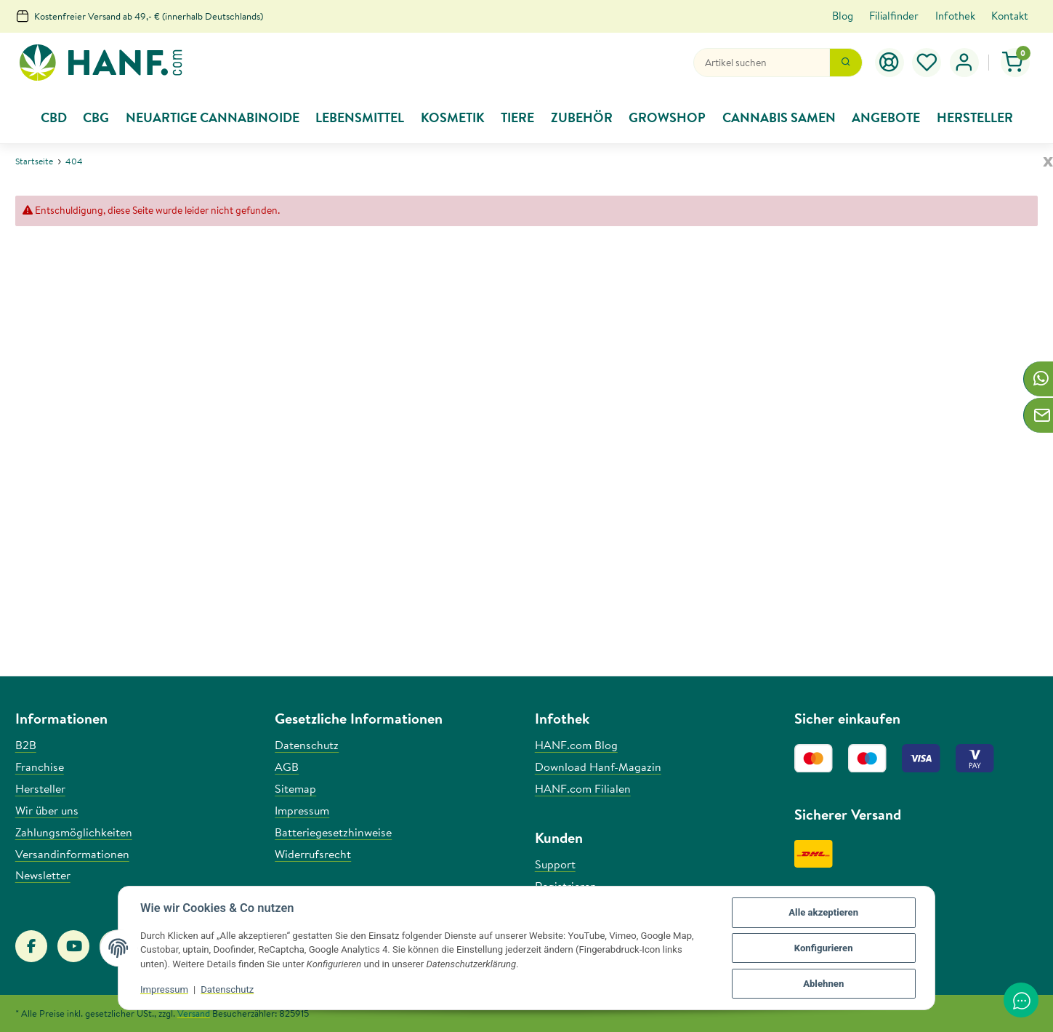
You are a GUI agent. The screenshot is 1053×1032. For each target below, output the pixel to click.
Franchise (39, 767)
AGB (287, 767)
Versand (193, 1013)
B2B (25, 745)
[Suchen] (761, 62)
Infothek (955, 15)
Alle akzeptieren (823, 912)
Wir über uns (46, 810)
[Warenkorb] (1015, 63)
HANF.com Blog (576, 745)
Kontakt (1009, 15)
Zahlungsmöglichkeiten (73, 832)
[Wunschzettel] (927, 63)
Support (555, 864)
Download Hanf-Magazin (598, 767)
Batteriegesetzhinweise (333, 832)
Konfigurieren (823, 948)
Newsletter (42, 875)
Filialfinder (894, 15)
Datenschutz (227, 989)
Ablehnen (823, 983)
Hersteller (40, 788)
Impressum (164, 989)
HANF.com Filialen (583, 788)
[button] (964, 63)
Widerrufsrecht (313, 854)
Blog (842, 15)
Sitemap (295, 788)
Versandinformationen (72, 854)
